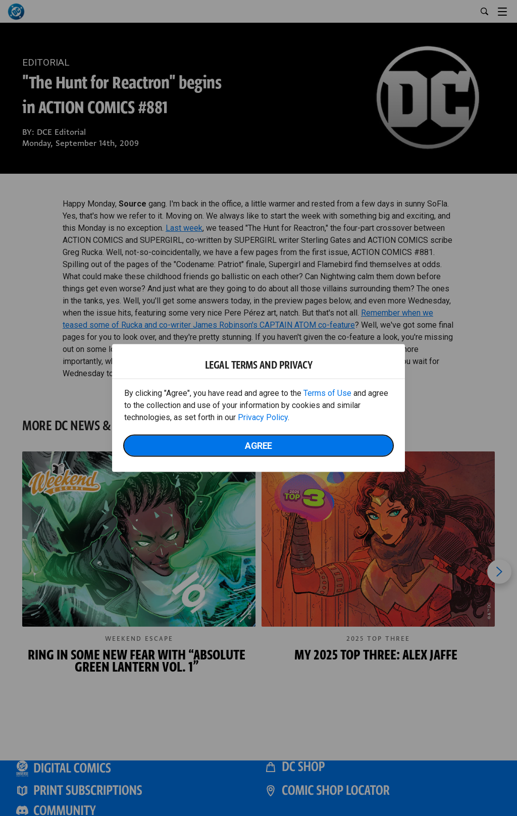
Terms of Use (327, 393)
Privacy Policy (263, 417)
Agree (258, 445)
